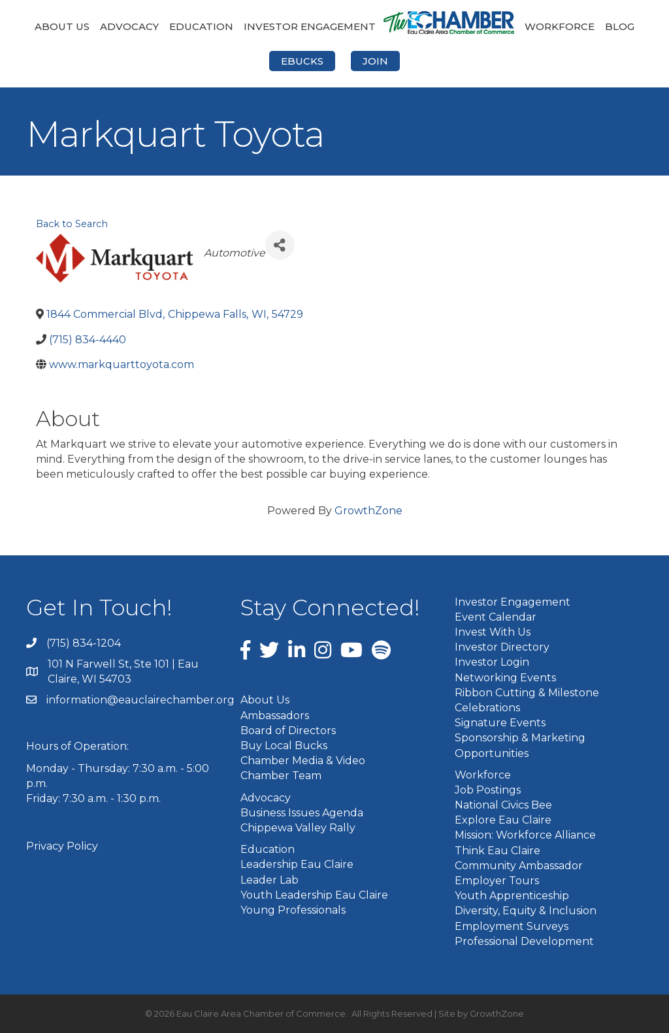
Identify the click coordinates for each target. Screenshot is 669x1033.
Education (201, 26)
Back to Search (72, 224)
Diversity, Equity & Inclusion (525, 910)
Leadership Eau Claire (296, 864)
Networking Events (505, 677)
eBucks (302, 61)
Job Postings (488, 790)
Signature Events (500, 723)
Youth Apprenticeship (512, 895)
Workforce (560, 26)
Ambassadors (274, 715)
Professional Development (524, 941)
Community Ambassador (519, 865)
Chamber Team (280, 775)
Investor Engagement (310, 26)
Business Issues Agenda (301, 813)
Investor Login (492, 662)
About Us (62, 26)
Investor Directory (502, 647)
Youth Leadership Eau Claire (314, 895)
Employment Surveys (511, 926)
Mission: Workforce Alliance (525, 835)
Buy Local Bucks (283, 745)
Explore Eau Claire (503, 820)
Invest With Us (492, 632)
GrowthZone (368, 510)
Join (375, 61)
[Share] (280, 245)
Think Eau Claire (497, 850)
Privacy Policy (62, 846)
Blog (619, 26)
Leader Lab (269, 880)
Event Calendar (495, 617)
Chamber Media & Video (302, 760)
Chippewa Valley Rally (297, 828)
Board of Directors (288, 730)
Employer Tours (497, 880)
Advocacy (129, 26)
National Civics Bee (503, 805)
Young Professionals (293, 910)
